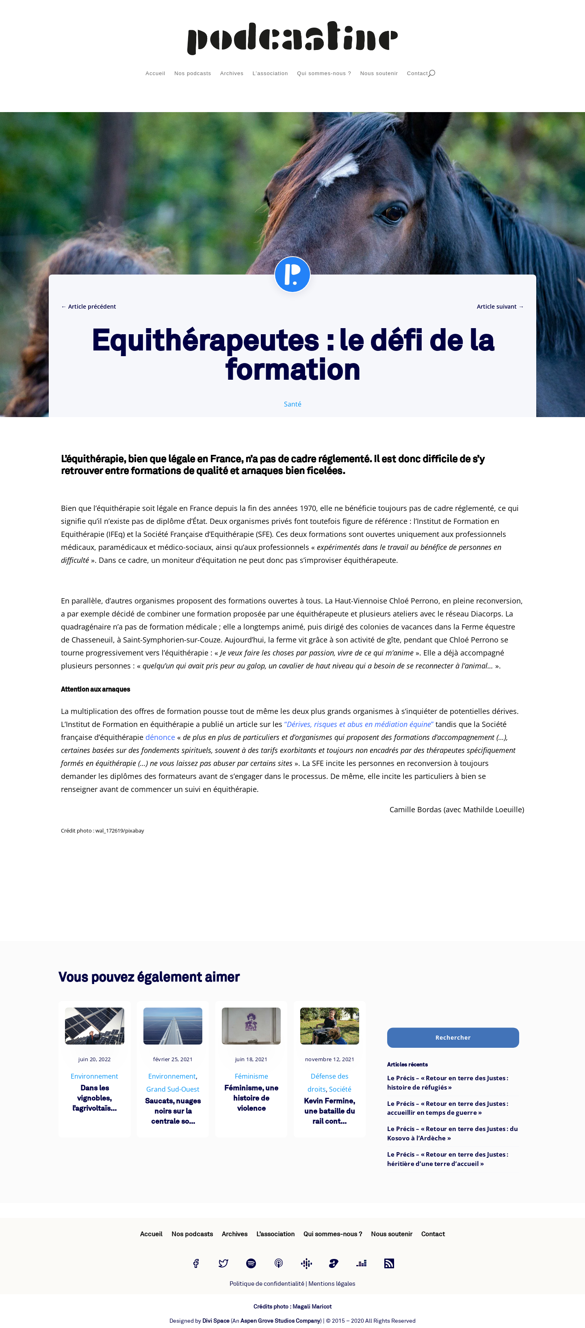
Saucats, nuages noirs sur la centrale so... (173, 1111)
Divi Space (216, 1320)
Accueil (155, 73)
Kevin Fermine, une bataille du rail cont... (329, 1111)
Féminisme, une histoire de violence (251, 1098)
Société (340, 1089)
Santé (292, 404)
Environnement (94, 1076)
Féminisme (251, 1076)
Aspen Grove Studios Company (280, 1320)
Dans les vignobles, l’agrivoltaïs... (94, 1098)
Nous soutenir (379, 73)
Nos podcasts (192, 73)
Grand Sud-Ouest (172, 1089)
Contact (417, 73)
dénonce (160, 737)
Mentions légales (331, 1284)
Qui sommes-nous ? (324, 73)
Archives (232, 73)
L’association (270, 73)
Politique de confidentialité (267, 1284)
